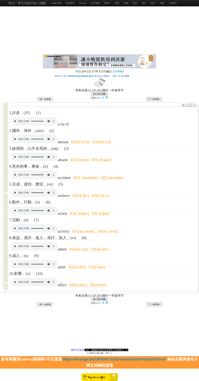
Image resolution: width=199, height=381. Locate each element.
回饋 (162, 3)
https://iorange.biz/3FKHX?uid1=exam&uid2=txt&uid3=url (114, 359)
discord (82, 3)
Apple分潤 (56, 3)
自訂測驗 (95, 3)
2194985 (118, 71)
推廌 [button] (107, 3)
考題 (126, 3)
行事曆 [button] (173, 3)
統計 (144, 3)
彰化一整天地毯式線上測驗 (27, 3)
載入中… (99, 75)
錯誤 (153, 3)
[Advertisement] (99, 31)
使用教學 (70, 3)
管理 (117, 3)
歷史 (135, 3)
